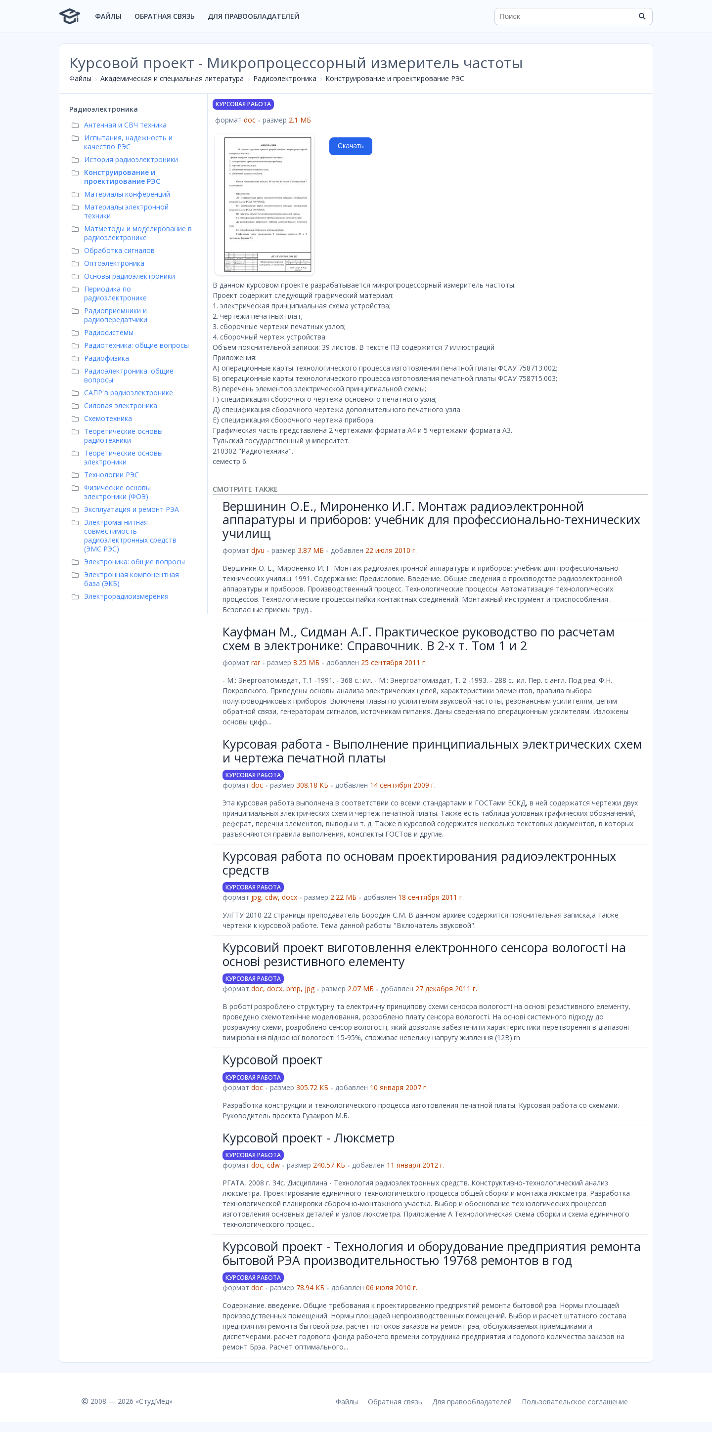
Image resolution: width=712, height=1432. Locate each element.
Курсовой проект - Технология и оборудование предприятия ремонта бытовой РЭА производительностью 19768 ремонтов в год (431, 1253)
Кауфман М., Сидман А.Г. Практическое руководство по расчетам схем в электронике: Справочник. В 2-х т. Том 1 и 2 (418, 638)
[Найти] (642, 16)
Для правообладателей (254, 16)
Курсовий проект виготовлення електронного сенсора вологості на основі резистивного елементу (424, 954)
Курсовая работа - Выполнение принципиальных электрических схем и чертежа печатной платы (432, 750)
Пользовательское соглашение (575, 1401)
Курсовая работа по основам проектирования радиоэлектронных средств (419, 862)
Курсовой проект (272, 1059)
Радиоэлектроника (284, 78)
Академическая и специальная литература (172, 78)
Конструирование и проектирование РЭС (394, 78)
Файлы (108, 16)
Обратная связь (164, 16)
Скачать (351, 146)
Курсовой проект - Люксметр (308, 1137)
